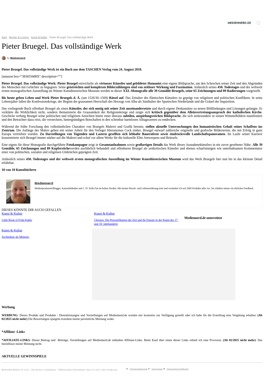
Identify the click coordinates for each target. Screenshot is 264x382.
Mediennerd (17, 57)
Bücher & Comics (19, 37)
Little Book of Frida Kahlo (16, 219)
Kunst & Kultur (39, 37)
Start (4, 37)
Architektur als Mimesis (15, 236)
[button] (258, 23)
